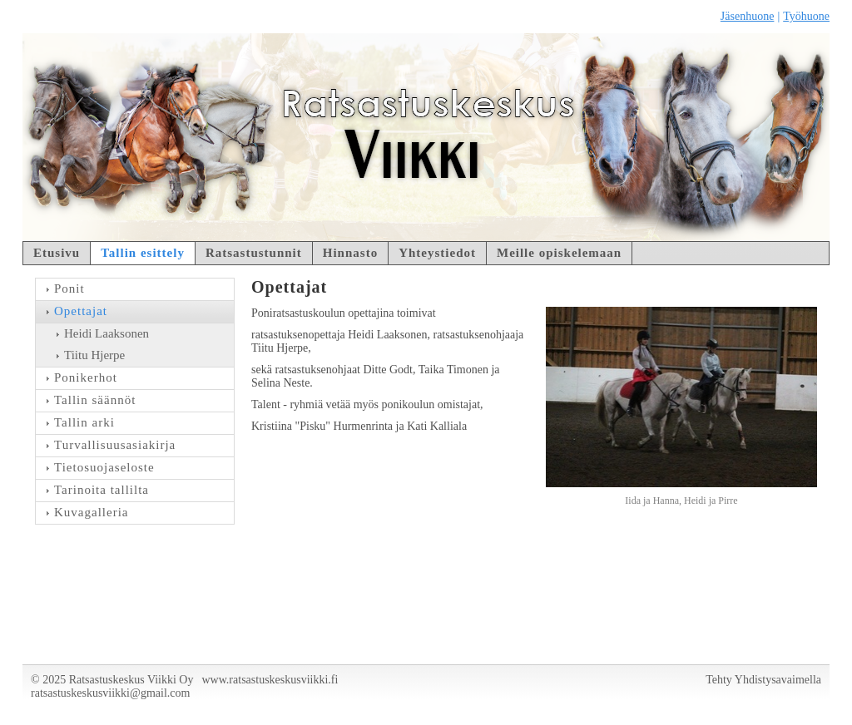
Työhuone (806, 16)
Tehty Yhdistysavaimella (763, 679)
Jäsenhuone (748, 16)
